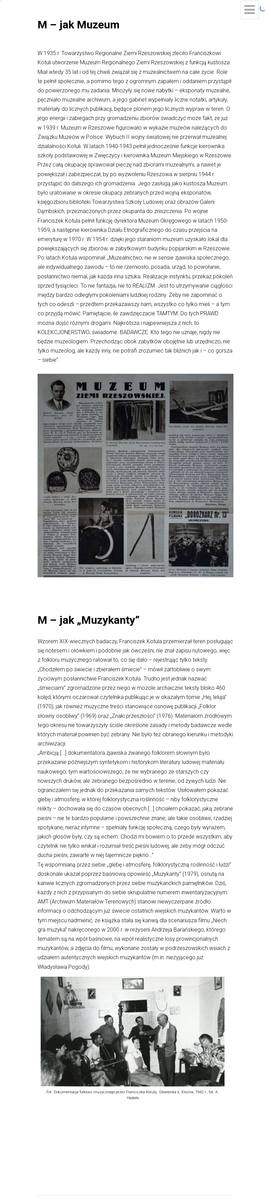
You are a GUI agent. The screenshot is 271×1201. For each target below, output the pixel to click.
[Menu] (249, 10)
